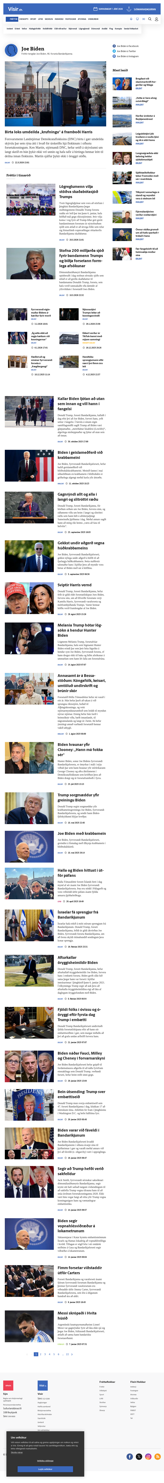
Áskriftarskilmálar (50, 1425)
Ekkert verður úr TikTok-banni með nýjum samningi (92, 344)
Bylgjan (135, 1417)
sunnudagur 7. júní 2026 (110, 9)
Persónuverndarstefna (14, 1416)
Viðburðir (137, 1409)
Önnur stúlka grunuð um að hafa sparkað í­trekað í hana (147, 233)
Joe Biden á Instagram (126, 56)
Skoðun (106, 1413)
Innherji (136, 1397)
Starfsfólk (46, 1429)
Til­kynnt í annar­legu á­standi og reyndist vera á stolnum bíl (148, 195)
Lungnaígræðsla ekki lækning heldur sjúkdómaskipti (147, 156)
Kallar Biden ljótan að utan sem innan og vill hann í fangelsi (81, 412)
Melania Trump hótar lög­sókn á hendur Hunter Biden (80, 639)
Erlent (8, 169)
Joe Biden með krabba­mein (82, 843)
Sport (105, 1405)
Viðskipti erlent (90, 350)
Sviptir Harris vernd (75, 594)
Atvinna (135, 1405)
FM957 (135, 1421)
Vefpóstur (46, 1438)
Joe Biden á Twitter (124, 51)
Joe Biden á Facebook (126, 46)
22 (67, 1365)
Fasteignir (137, 1401)
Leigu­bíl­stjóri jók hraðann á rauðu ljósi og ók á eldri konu (147, 137)
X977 (134, 1426)
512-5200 (51, 1409)
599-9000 (13, 1428)
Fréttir (106, 1397)
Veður (135, 1413)
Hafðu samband (49, 1417)
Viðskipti (107, 1401)
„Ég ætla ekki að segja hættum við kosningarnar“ (40, 344)
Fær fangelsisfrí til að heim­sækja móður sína (147, 252)
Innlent (62, 492)
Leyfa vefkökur (64, 1469)
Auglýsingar (47, 1413)
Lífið (60, 910)
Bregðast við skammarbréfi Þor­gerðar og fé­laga (146, 82)
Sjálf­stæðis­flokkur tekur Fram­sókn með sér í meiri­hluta (147, 176)
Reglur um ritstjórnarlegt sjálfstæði (15, 1410)
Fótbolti (62, 1354)
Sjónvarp (107, 1417)
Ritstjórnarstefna (49, 1421)
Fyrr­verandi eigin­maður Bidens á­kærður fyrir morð (41, 320)
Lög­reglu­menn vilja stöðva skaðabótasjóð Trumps (78, 199)
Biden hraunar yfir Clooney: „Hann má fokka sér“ (80, 759)
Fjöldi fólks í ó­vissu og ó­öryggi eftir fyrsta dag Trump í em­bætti (79, 1025)
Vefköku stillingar (26, 1469)
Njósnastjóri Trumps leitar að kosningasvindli (91, 320)
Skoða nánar (17, 1461)
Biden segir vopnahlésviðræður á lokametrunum (76, 1236)
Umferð (45, 1433)
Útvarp (106, 1421)
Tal (133, 1430)
